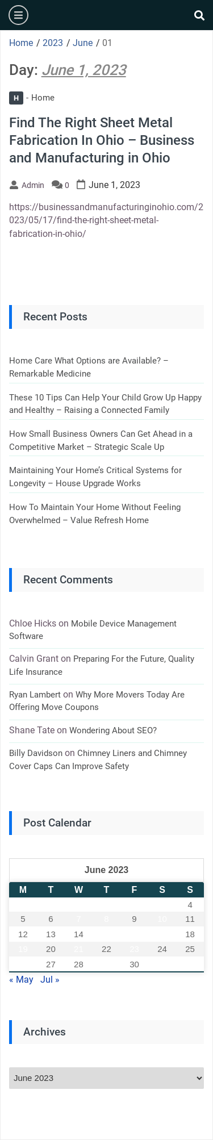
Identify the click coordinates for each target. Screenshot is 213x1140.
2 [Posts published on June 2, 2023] (134, 904)
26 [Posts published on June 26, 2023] (23, 964)
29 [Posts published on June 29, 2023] (106, 964)
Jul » (50, 979)
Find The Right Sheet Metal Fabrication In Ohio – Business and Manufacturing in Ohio (101, 140)
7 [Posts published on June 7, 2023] (78, 919)
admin (33, 185)
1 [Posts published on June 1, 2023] (106, 904)
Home (32, 98)
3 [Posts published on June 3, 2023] (162, 904)
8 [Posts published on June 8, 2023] (106, 919)
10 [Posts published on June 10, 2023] (162, 919)
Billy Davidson (35, 753)
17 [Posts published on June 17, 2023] (162, 934)
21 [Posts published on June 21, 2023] (78, 949)
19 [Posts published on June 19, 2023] (23, 949)
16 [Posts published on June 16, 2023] (134, 934)
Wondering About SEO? (113, 730)
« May (21, 979)
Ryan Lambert (35, 695)
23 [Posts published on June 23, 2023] (134, 949)
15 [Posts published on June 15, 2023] (106, 934)
